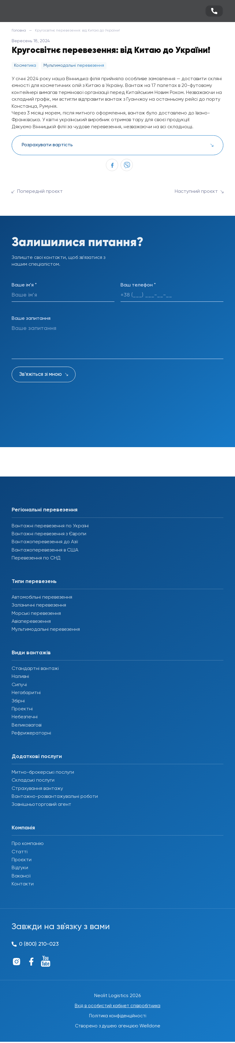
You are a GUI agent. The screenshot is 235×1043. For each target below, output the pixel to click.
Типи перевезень (34, 581)
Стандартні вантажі (35, 668)
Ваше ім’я (24, 285)
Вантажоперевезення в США (45, 550)
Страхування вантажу (37, 788)
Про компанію (28, 843)
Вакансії (21, 876)
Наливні (20, 676)
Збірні (18, 701)
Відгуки (20, 867)
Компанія (23, 828)
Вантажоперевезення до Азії (45, 542)
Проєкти (22, 860)
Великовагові (27, 725)
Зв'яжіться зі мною (40, 374)
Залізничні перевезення (39, 605)
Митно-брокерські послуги (43, 772)
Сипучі (19, 684)
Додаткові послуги (37, 756)
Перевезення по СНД (36, 558)
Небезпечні (25, 717)
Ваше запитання (31, 318)
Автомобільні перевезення (42, 597)
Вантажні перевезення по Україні (50, 526)
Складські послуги (33, 780)
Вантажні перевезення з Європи (49, 534)
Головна (19, 30)
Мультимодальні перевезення (46, 629)
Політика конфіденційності (117, 1017)
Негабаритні (26, 692)
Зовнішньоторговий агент (41, 804)
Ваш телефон (138, 285)
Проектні (22, 709)
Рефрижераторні (31, 733)
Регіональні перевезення (44, 510)
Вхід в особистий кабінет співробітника (117, 1006)
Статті (20, 852)
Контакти (23, 884)
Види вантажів (31, 653)
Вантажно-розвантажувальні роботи (55, 796)
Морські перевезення (36, 613)
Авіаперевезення (31, 621)
